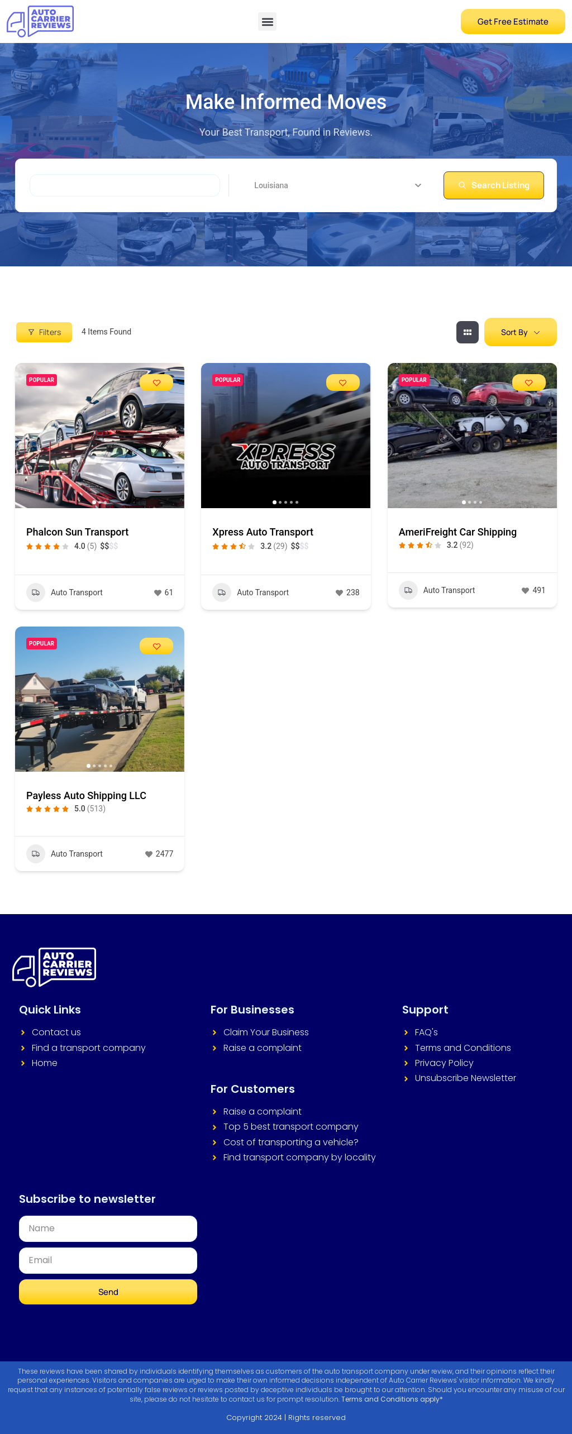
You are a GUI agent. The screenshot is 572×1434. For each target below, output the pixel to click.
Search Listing (494, 185)
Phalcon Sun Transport (77, 532)
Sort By (514, 332)
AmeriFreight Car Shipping (458, 532)
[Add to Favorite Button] (156, 382)
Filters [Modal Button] (44, 332)
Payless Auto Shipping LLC (86, 795)
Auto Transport (64, 592)
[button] (267, 21)
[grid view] (467, 332)
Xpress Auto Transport (262, 532)
